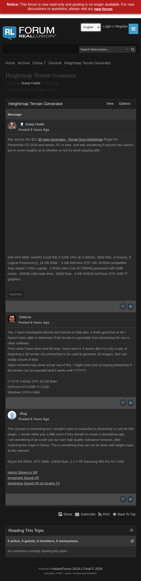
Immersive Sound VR (23, 478)
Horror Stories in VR (22, 472)
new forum (103, 9)
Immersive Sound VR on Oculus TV (34, 483)
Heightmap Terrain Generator (87, 63)
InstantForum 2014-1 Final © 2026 (77, 569)
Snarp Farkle (30, 83)
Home (10, 63)
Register (121, 26)
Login (107, 26)
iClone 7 (39, 63)
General (55, 63)
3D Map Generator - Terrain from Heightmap (70, 139)
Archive (24, 63)
